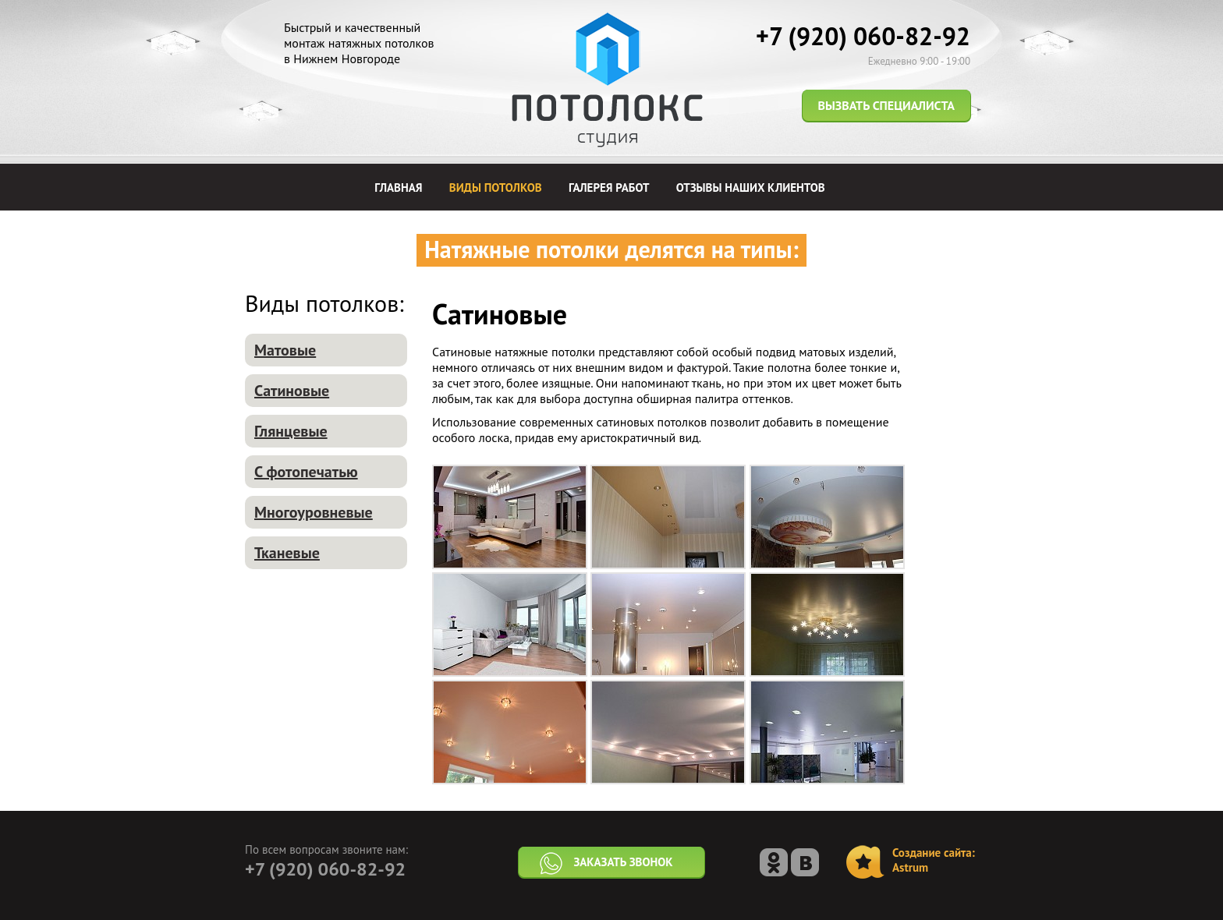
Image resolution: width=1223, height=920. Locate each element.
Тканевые (287, 553)
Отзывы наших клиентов (750, 187)
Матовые (285, 350)
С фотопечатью (306, 472)
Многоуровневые (313, 512)
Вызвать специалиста (886, 105)
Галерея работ (609, 187)
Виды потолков (495, 187)
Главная (398, 187)
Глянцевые (291, 431)
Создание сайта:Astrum (933, 860)
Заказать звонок (605, 863)
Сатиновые (291, 390)
